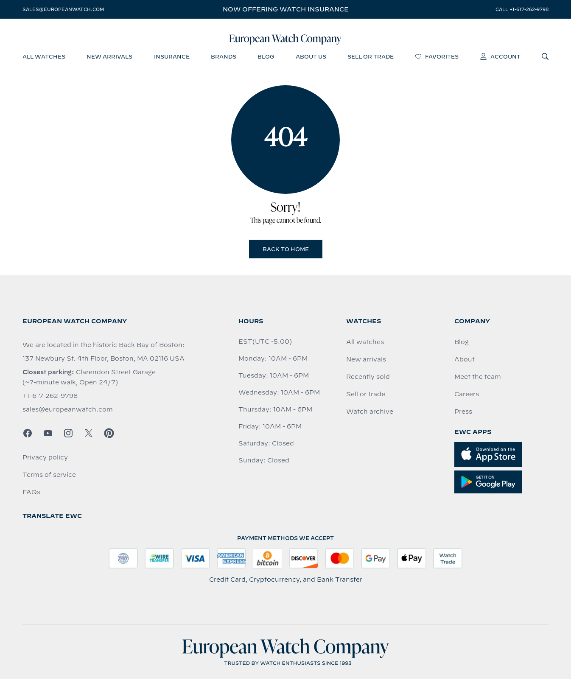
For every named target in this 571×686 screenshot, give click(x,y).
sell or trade (370, 61)
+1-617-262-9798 (50, 402)
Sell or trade (365, 401)
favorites (437, 61)
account (500, 61)
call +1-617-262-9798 (522, 9)
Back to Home (286, 256)
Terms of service (49, 481)
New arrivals (366, 366)
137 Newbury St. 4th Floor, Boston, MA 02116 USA (103, 365)
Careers (466, 401)
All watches (365, 348)
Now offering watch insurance (286, 9)
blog (266, 61)
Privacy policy (45, 464)
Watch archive (369, 418)
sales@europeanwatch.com (63, 9)
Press (463, 418)
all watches (43, 61)
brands (223, 61)
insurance (172, 61)
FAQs (31, 499)
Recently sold (368, 383)
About (464, 366)
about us (311, 61)
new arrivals (109, 61)
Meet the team (477, 383)
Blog (461, 348)
